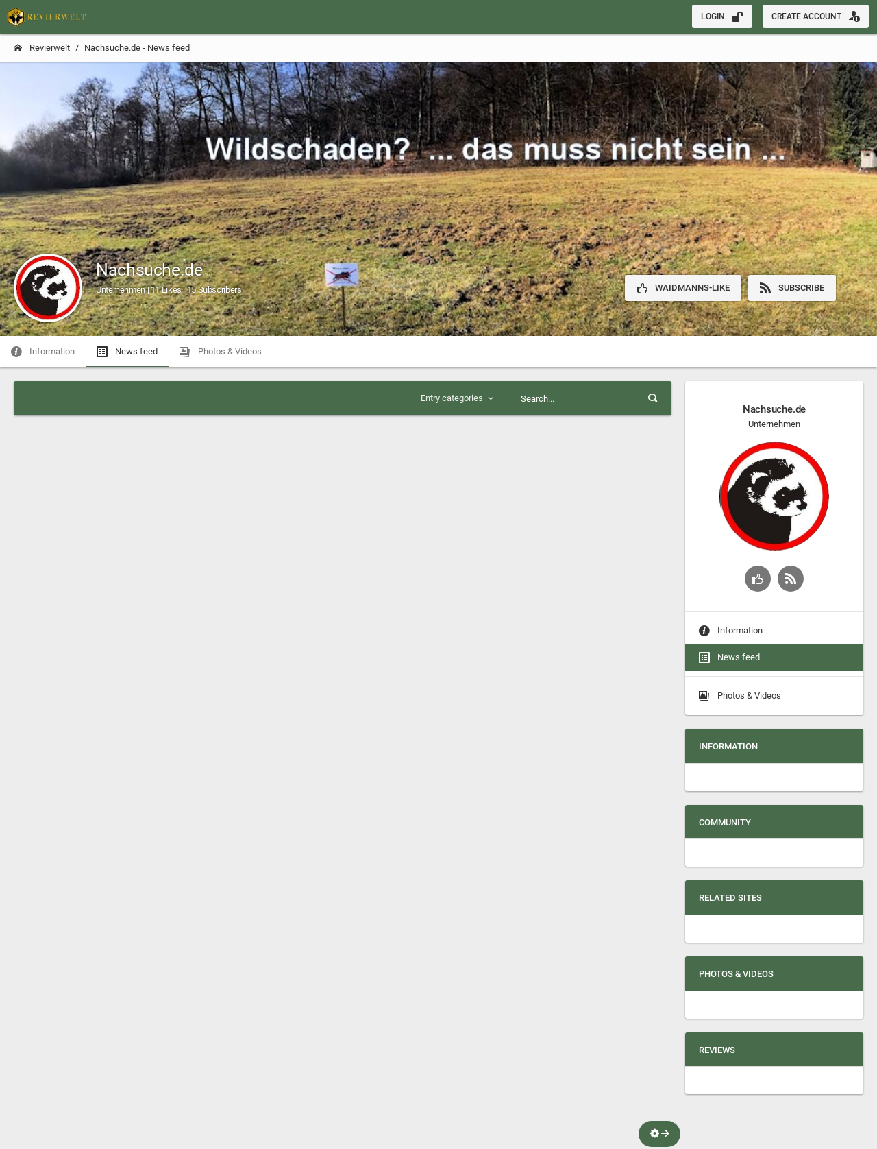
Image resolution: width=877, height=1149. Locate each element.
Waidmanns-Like (683, 287)
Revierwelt (42, 48)
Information (731, 630)
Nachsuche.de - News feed (137, 48)
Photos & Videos (740, 695)
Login (722, 16)
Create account (815, 16)
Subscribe (792, 287)
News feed (729, 657)
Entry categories (458, 398)
